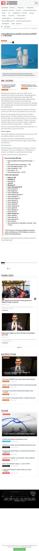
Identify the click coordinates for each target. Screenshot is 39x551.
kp (10, 42)
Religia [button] (32, 13)
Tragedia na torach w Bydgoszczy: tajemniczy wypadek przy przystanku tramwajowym (17, 470)
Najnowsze (5, 7)
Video (13, 23)
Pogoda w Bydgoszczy (30, 10)
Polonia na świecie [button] (20, 18)
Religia (6, 499)
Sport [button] (4, 13)
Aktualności (19, 262)
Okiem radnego (31, 499)
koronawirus (25, 262)
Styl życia (16, 499)
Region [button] (19, 10)
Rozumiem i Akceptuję (19, 549)
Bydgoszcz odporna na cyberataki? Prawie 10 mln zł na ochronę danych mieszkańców (20, 385)
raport (35, 262)
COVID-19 (30, 262)
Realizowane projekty (8, 21)
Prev (3, 299)
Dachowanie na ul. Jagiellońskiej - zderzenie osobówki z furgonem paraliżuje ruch (19, 458)
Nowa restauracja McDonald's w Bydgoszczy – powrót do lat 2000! (16, 463)
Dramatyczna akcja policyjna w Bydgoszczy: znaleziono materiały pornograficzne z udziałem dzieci (19, 451)
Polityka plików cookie (26, 547)
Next (35, 299)
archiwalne (17, 501)
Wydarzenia (30, 7)
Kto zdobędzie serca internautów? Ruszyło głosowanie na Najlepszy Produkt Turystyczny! (9, 86)
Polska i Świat (23, 499)
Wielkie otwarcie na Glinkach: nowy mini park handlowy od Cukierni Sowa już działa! (19, 445)
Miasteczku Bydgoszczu (23, 21)
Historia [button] (25, 13)
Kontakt (18, 23)
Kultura (33, 494)
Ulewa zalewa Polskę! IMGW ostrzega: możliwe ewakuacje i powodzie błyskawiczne (19, 379)
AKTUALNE (4, 10)
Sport (17, 498)
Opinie (11, 499)
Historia (33, 498)
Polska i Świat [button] (22, 15)
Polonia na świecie (8, 500)
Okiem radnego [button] (7, 18)
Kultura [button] (12, 10)
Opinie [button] (4, 15)
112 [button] (9, 13)
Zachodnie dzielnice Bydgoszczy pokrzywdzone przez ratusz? (15, 439)
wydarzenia (13, 262)
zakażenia (3, 264)
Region (33, 495)
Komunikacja (17, 13)
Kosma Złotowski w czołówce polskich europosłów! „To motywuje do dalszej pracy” (19, 398)
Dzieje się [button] (12, 7)
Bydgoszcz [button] (21, 7)
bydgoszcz (7, 262)
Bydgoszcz (32, 491)
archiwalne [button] (6, 23)
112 (21, 498)
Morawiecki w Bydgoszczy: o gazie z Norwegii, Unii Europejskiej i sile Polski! (29, 85)
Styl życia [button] (12, 15)
